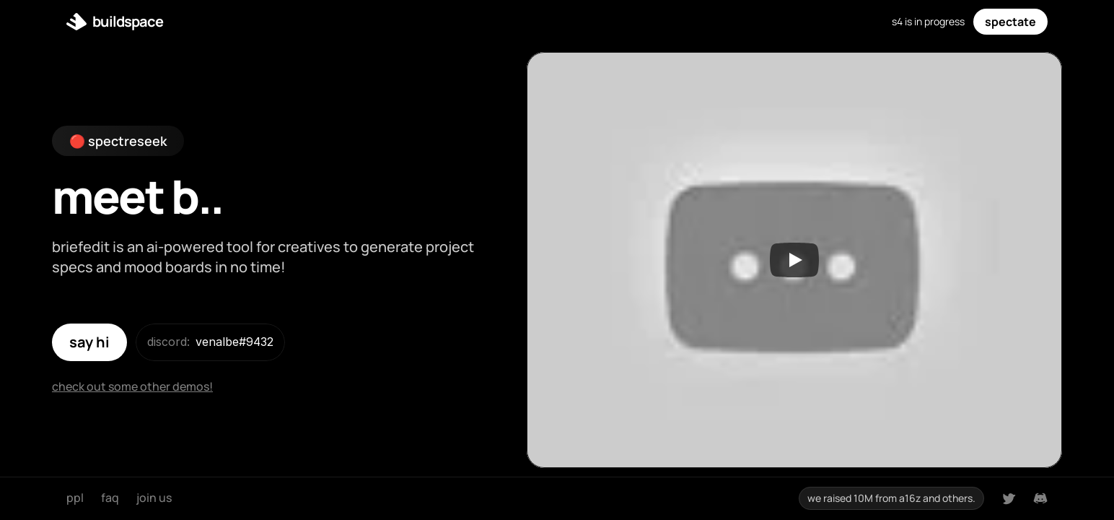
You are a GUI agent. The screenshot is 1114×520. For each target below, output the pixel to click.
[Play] (794, 260)
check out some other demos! (132, 386)
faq (110, 498)
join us (154, 498)
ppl (75, 498)
